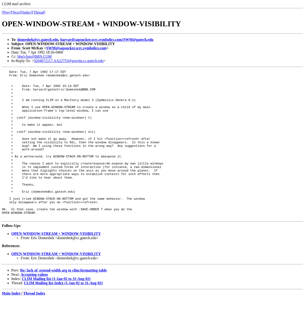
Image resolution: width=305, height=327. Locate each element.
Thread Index (34, 323)
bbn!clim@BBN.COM (34, 56)
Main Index (11, 323)
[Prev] (6, 12)
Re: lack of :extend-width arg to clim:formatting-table (63, 300)
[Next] (16, 12)
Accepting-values (34, 304)
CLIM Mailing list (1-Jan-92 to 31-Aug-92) (56, 308)
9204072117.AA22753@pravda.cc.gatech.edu (68, 61)
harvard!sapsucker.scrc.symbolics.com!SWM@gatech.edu (106, 40)
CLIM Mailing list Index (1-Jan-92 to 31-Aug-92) (63, 313)
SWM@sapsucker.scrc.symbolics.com (76, 48)
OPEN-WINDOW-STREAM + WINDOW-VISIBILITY (56, 263)
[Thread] (38, 12)
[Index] (26, 12)
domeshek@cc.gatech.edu (38, 40)
